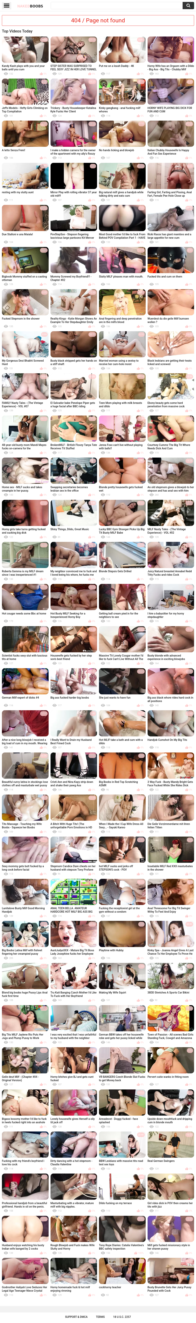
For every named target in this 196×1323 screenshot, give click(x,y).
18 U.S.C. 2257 (122, 1316)
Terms (100, 1316)
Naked (30, 6)
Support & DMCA (76, 1316)
